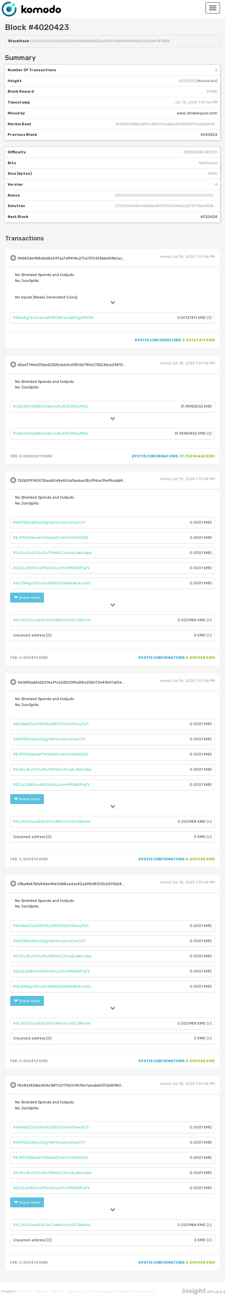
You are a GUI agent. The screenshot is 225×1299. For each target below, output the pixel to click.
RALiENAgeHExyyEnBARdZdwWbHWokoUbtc (52, 583)
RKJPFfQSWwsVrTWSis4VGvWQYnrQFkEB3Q (50, 538)
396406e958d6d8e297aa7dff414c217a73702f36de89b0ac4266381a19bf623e (86, 258)
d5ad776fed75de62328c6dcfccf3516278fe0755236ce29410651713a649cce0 (85, 365)
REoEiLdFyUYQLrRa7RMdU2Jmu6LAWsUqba (52, 553)
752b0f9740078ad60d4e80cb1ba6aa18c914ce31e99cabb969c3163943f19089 (87, 481)
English (9, 1291)
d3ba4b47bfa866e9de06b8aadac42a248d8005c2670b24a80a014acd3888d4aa (90, 884)
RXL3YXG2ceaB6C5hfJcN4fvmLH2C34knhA (51, 620)
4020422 (209, 135)
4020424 (209, 217)
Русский (41, 1291)
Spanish (57, 1291)
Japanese (74, 1291)
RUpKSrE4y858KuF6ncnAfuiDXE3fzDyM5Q (50, 406)
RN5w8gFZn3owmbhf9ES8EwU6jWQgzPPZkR (53, 318)
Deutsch (24, 1291)
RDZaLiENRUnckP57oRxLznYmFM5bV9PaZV (51, 568)
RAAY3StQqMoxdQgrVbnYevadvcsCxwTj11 (49, 522)
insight (203, 1291)
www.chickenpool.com (197, 113)
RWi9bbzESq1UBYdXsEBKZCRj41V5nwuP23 (50, 724)
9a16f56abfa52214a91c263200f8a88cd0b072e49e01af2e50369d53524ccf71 (86, 682)
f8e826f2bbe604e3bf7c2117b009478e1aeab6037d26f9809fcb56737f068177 (85, 1086)
